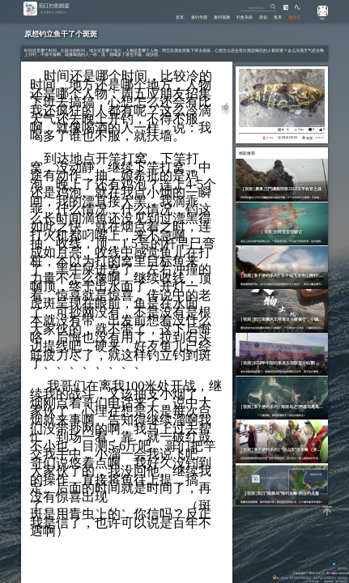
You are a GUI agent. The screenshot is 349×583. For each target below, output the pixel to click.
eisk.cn (320, 138)
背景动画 (339, 568)
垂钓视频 (219, 16)
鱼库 (277, 16)
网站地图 (342, 578)
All (328, 573)
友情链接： (315, 581)
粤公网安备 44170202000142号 (289, 578)
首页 (176, 16)
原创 (261, 16)
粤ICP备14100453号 (324, 578)
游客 (320, 18)
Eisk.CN (319, 573)
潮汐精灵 (328, 581)
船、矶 (284, 130)
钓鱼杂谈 (242, 16)
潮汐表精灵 (341, 581)
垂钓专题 (196, 16)
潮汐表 (294, 16)
